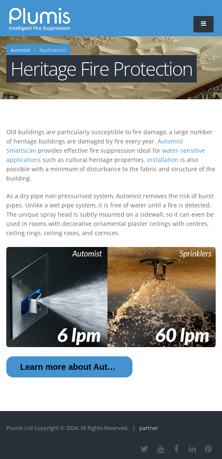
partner (148, 428)
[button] (203, 24)
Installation (163, 160)
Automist (20, 50)
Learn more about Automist (75, 366)
